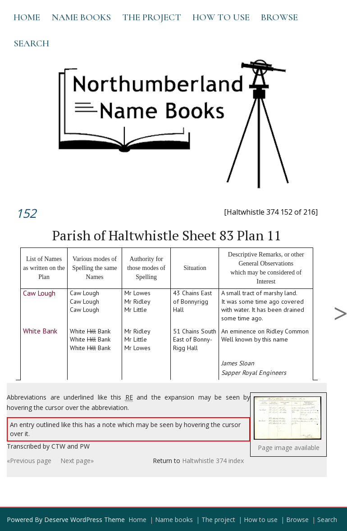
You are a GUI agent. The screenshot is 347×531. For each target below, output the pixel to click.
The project (151, 17)
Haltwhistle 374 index (213, 460)
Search (31, 43)
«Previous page (29, 460)
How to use (221, 17)
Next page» (77, 460)
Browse (279, 17)
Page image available (289, 447)
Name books (81, 17)
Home (27, 17)
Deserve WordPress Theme (84, 519)
